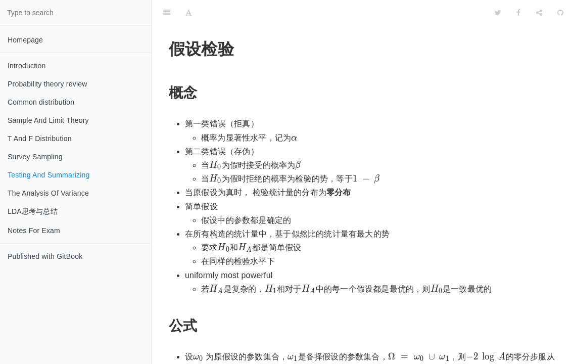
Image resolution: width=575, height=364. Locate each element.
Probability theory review (47, 84)
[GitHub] (560, 12)
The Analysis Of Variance (48, 193)
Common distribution (41, 102)
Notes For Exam (34, 230)
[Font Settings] (189, 12)
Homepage (25, 40)
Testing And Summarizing (49, 175)
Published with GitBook (45, 256)
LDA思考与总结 (33, 211)
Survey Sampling (35, 157)
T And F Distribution (40, 138)
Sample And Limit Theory (48, 120)
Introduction (27, 66)
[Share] (539, 12)
